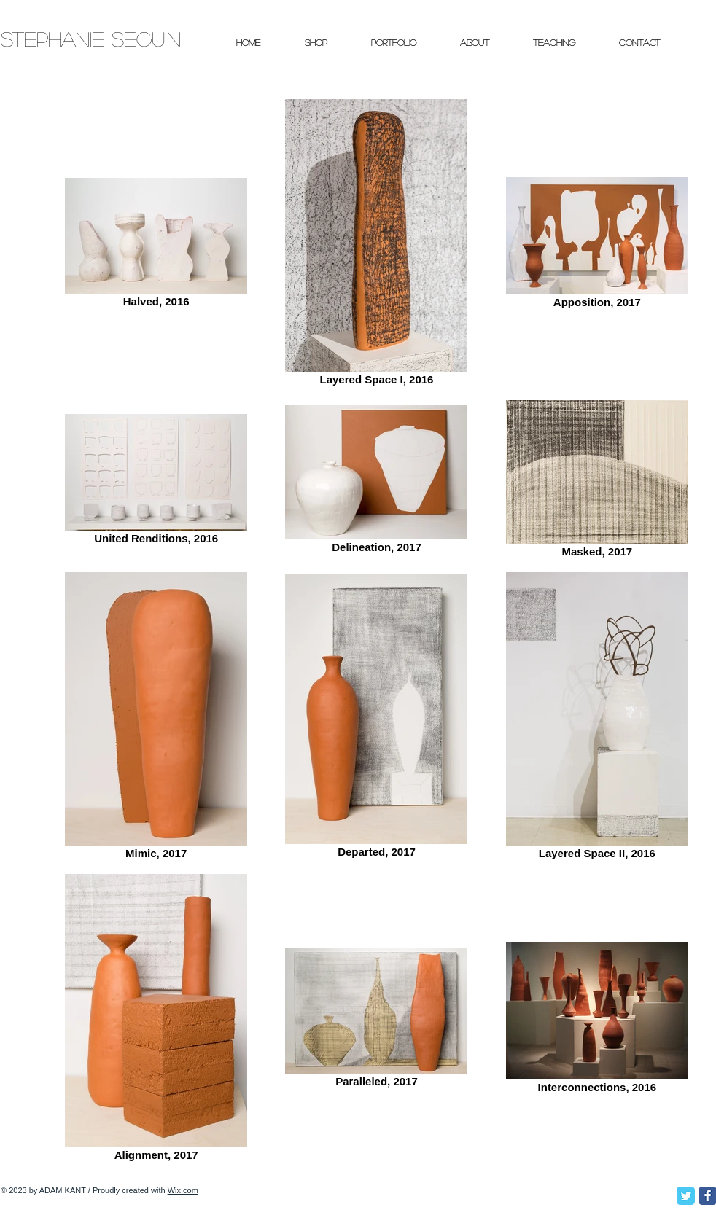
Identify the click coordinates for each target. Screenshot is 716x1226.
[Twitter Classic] (686, 1196)
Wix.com (183, 1190)
